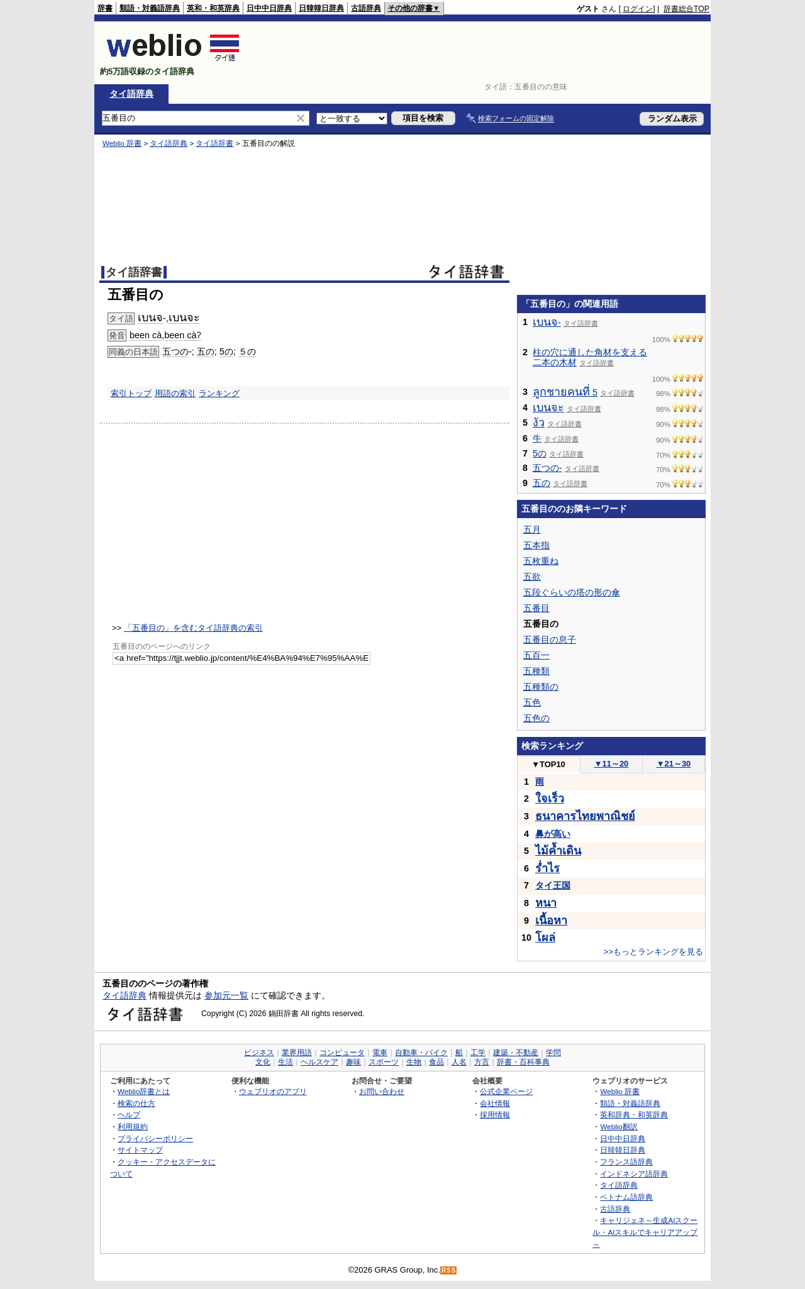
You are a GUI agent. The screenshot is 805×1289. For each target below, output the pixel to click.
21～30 (674, 763)
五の (205, 351)
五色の (536, 718)
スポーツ (384, 1062)
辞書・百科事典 (523, 1062)
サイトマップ (140, 1150)
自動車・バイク (421, 1052)
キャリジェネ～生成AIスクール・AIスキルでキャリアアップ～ (644, 1232)
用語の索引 (175, 393)
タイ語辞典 (131, 94)
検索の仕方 (136, 1103)
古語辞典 (366, 8)
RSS (449, 1270)
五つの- (547, 468)
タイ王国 (552, 885)
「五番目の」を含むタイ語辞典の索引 (193, 628)
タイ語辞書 (214, 143)
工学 (478, 1052)
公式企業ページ (506, 1091)
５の (247, 351)
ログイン (638, 8)
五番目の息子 (549, 639)
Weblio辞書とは (144, 1091)
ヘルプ (129, 1114)
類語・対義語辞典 (149, 8)
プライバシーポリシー (155, 1138)
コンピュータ (342, 1052)
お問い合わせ (381, 1091)
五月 (532, 529)
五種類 (536, 671)
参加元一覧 (226, 995)
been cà (146, 335)
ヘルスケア (319, 1062)
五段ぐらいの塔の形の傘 (571, 592)
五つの (175, 351)
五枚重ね (540, 561)
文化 (262, 1062)
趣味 (353, 1062)
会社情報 (495, 1103)
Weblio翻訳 (618, 1126)
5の (226, 351)
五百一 (536, 655)
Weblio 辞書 (122, 143)
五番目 (536, 608)
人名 (459, 1062)
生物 (413, 1062)
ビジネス (259, 1052)
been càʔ (182, 335)
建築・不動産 (515, 1052)
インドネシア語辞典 (634, 1174)
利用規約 (133, 1126)
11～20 (611, 763)
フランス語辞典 (626, 1162)
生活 (285, 1062)
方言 (481, 1062)
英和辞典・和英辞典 (634, 1114)
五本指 (536, 545)
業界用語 (297, 1052)
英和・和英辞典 (213, 8)
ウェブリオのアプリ (273, 1091)
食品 (436, 1062)
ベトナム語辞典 (626, 1197)
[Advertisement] (480, 53)
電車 (379, 1052)
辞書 (105, 8)
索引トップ (131, 393)
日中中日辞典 (269, 8)
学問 (553, 1052)
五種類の (540, 687)
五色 (532, 702)
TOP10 (548, 764)
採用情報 (495, 1114)
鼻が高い (552, 834)
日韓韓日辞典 (321, 8)
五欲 (532, 577)
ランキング (219, 393)
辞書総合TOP (686, 8)
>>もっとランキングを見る (653, 951)
